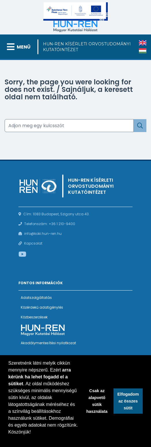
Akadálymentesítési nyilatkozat (48, 342)
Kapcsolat (33, 243)
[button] (9, 439)
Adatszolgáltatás (36, 297)
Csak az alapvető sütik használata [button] (97, 401)
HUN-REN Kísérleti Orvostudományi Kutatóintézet (87, 46)
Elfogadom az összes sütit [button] (128, 401)
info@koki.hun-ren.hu (43, 233)
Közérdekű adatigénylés (42, 307)
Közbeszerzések (34, 317)
